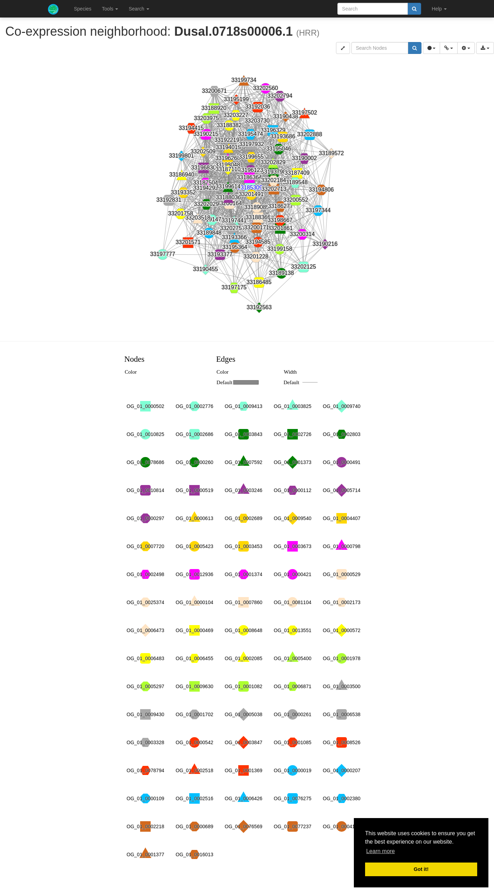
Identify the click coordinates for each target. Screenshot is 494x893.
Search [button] (139, 9)
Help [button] (439, 9)
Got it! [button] (421, 869)
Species (82, 9)
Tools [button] (110, 9)
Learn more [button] (380, 851)
